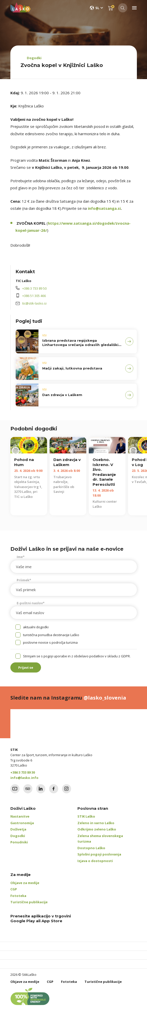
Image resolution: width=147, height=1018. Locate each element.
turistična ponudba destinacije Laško (51, 635)
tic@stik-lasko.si (34, 303)
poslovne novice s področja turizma (50, 642)
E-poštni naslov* (31, 603)
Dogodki (34, 58)
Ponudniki (19, 842)
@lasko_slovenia (104, 697)
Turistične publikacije (29, 902)
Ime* (21, 557)
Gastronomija (22, 823)
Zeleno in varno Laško (95, 823)
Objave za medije (24, 883)
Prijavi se (25, 667)
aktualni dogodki (36, 627)
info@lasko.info (24, 777)
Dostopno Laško (91, 848)
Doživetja (18, 829)
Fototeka (18, 895)
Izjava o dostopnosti (95, 861)
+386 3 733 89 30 (22, 772)
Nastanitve (19, 816)
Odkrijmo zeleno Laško (96, 829)
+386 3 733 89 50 (34, 288)
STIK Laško (86, 816)
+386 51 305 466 (34, 295)
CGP (13, 889)
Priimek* (24, 580)
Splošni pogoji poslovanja (99, 854)
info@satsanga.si (104, 208)
